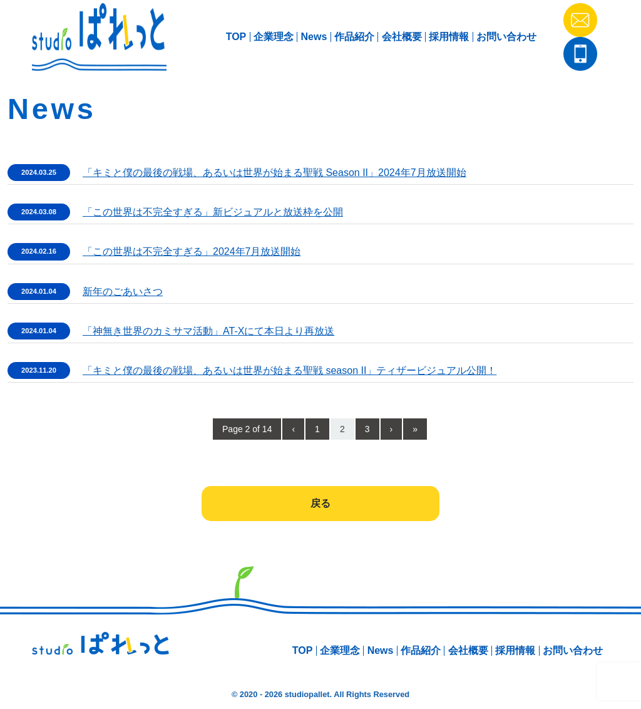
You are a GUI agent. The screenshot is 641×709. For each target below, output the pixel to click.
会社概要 (402, 36)
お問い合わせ (506, 36)
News (314, 36)
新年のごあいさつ (123, 291)
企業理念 (274, 36)
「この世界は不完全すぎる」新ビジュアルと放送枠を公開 (213, 212)
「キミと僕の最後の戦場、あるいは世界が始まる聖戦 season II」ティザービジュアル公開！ (289, 370)
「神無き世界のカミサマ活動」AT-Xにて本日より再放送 (208, 331)
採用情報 (449, 36)
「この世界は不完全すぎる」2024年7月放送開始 (192, 251)
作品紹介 (354, 36)
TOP (236, 36)
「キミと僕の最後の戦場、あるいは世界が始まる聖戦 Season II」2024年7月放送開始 (274, 172)
